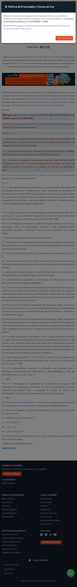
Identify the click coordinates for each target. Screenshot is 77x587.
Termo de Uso (26, 29)
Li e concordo (64, 38)
